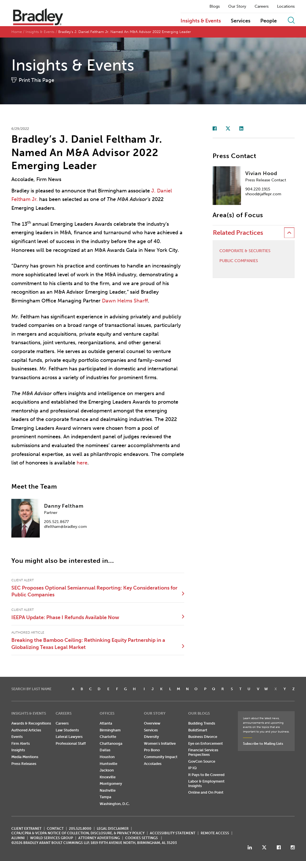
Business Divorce (202, 737)
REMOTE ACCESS (215, 833)
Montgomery (111, 783)
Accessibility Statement (172, 833)
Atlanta (106, 723)
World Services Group (51, 838)
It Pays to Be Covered (206, 775)
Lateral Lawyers (69, 737)
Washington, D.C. (114, 804)
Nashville (108, 790)
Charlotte (108, 737)
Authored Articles (26, 730)
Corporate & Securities (245, 251)
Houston (107, 757)
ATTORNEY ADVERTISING (99, 838)
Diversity (151, 737)
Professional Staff (71, 743)
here (82, 463)
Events (17, 737)
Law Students (67, 730)
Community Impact (160, 757)
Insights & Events (201, 21)
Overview (152, 723)
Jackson (107, 770)
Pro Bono (152, 750)
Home (16, 32)
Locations (286, 7)
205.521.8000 (80, 829)
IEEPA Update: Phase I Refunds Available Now (65, 617)
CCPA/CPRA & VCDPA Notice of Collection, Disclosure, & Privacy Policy (77, 833)
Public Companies (238, 261)
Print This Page (36, 80)
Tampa (105, 797)
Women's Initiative (160, 743)
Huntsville (108, 764)
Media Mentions (24, 757)
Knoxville (108, 777)
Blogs (214, 7)
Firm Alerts (20, 743)
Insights (18, 750)
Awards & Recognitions (31, 723)
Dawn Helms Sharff (125, 301)
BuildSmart (197, 730)
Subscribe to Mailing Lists (263, 744)
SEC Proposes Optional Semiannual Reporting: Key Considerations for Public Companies (94, 591)
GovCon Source (201, 761)
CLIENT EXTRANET (26, 829)
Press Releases (23, 764)
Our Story (237, 7)
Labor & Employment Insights (206, 783)
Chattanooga (111, 743)
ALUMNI (18, 838)
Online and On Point (205, 792)
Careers (262, 7)
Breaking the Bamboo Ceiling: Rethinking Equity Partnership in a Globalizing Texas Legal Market (88, 643)
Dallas (105, 750)
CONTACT (55, 829)
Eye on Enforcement (205, 743)
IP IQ (192, 768)
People (268, 21)
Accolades (153, 764)
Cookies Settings (141, 838)
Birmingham (110, 730)
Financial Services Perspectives (203, 752)
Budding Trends (201, 723)
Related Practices (238, 232)
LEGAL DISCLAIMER (113, 829)
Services (240, 21)
